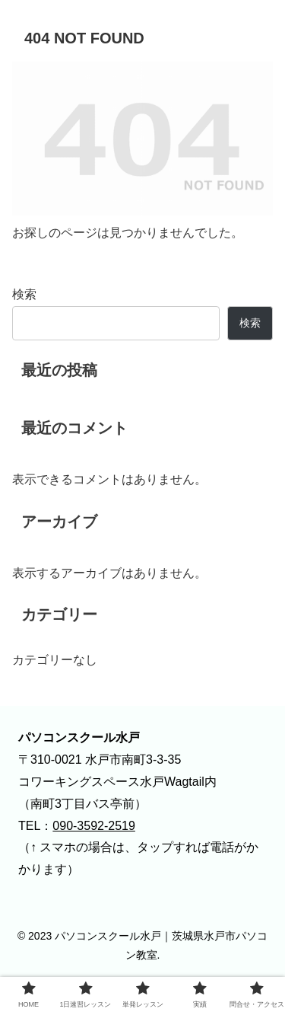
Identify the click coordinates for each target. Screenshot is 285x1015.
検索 (24, 294)
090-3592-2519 (93, 825)
